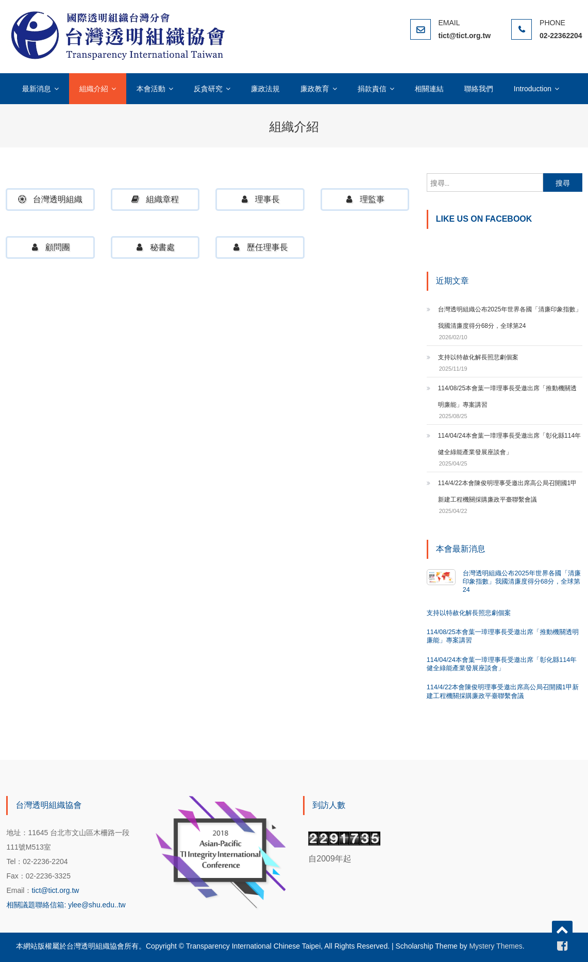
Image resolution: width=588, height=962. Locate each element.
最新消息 (36, 89)
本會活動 (151, 89)
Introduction (532, 89)
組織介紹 (93, 89)
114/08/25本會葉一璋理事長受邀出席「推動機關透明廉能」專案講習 (507, 396)
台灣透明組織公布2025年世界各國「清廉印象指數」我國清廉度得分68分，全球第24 (510, 317)
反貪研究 (208, 89)
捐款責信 (372, 89)
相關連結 (429, 89)
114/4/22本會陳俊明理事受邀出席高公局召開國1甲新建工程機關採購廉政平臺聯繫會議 (507, 491)
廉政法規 (265, 89)
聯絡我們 (478, 89)
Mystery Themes (495, 946)
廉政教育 (314, 89)
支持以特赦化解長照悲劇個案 (478, 357)
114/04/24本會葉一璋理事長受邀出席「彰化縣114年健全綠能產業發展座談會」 (509, 444)
